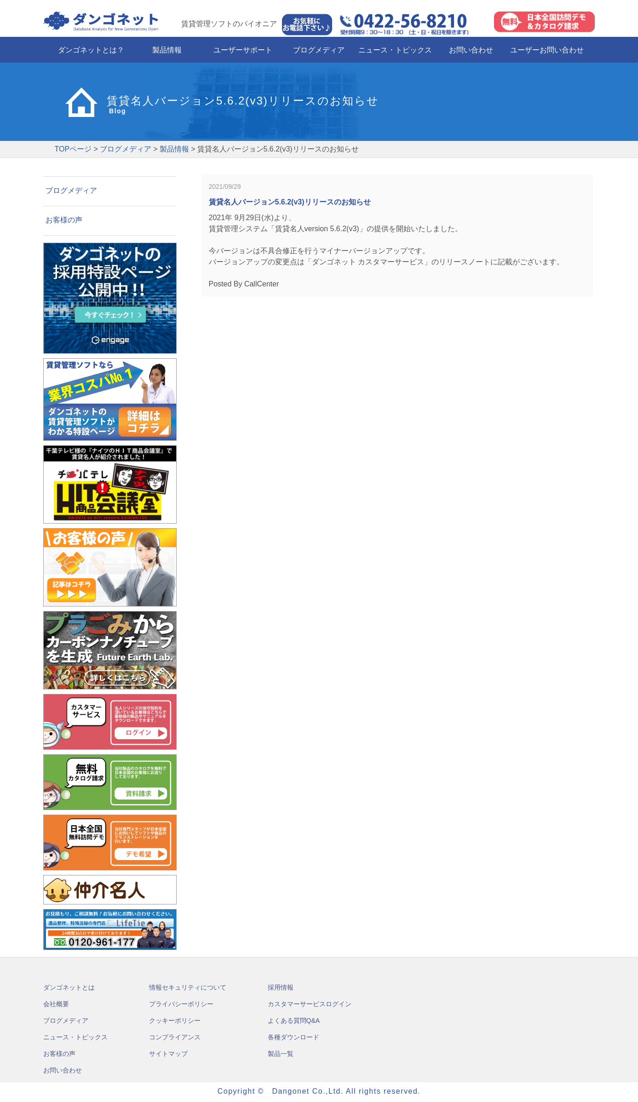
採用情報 (280, 987)
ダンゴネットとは (69, 987)
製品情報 (167, 50)
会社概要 (56, 1004)
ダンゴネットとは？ (91, 50)
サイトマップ (168, 1053)
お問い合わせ (471, 50)
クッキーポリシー (175, 1020)
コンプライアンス (175, 1037)
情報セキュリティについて (187, 987)
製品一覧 (280, 1053)
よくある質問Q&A (294, 1020)
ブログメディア (319, 50)
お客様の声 (64, 220)
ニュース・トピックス (395, 50)
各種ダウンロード (293, 1037)
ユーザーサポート (242, 50)
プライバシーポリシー (181, 1004)
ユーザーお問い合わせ (547, 50)
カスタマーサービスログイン (309, 1004)
